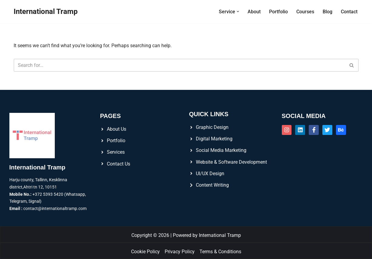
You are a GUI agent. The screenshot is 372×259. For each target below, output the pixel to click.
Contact (349, 12)
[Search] (179, 65)
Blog (327, 12)
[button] (238, 11)
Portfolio (278, 12)
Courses (305, 12)
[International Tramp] (46, 11)
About (254, 12)
